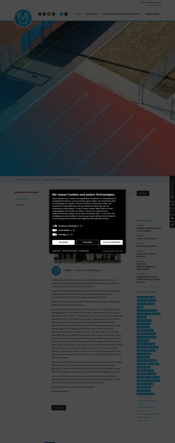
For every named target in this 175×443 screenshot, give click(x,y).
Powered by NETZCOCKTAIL (112, 251)
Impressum (56, 251)
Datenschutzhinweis (69, 251)
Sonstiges (62, 234)
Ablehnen (63, 242)
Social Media (63, 230)
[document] (87, 208)
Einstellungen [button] (84, 251)
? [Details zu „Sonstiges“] (71, 234)
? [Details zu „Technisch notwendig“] (81, 226)
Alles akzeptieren (111, 242)
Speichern (87, 242)
